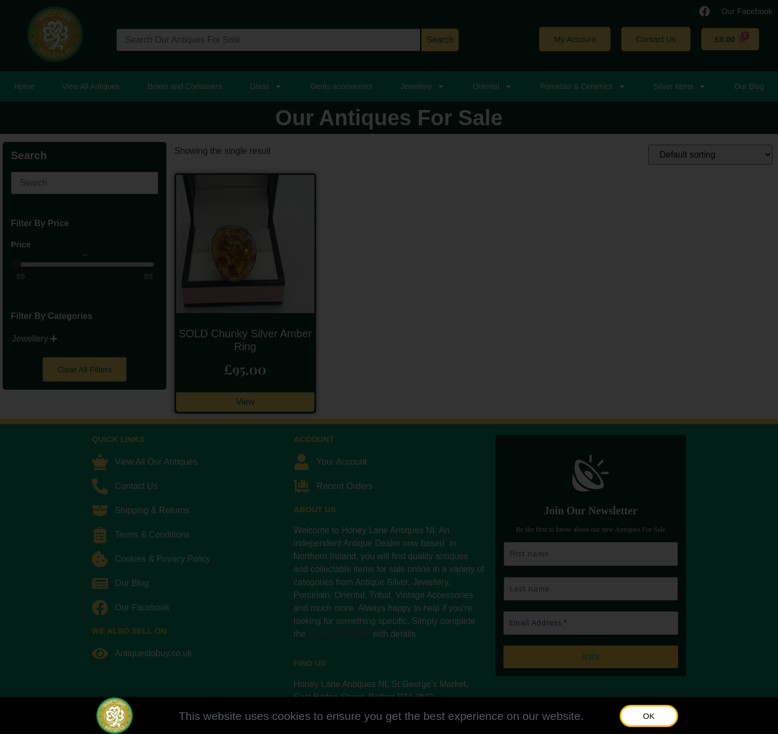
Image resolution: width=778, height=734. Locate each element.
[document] (389, 367)
